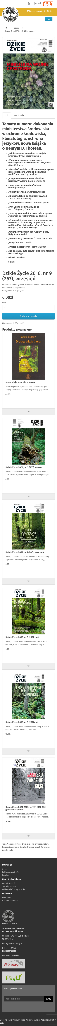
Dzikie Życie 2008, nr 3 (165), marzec (24, 467)
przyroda (38, 844)
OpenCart (16, 1020)
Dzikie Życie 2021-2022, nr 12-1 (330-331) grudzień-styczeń (25, 808)
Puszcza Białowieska (10, 847)
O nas (4, 869)
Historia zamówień (9, 901)
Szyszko (23, 847)
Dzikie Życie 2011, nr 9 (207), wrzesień (24, 552)
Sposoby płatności (9, 886)
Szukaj (16, 28)
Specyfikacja (19, 115)
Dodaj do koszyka (28, 316)
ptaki (11, 850)
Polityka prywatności (10, 872)
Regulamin (6, 875)
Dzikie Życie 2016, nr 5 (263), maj (22, 637)
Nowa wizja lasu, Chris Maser (20, 382)
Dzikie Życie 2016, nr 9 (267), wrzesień (20, 31)
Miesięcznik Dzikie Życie (16, 844)
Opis (6, 115)
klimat (37, 847)
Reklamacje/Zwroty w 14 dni (13, 889)
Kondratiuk (45, 847)
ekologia (30, 844)
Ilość (4, 303)
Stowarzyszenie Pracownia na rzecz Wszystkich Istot (33, 285)
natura (45, 844)
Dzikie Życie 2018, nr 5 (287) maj (21, 722)
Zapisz (48, 999)
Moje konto (7, 898)
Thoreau (30, 847)
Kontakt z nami (8, 883)
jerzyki (5, 850)
